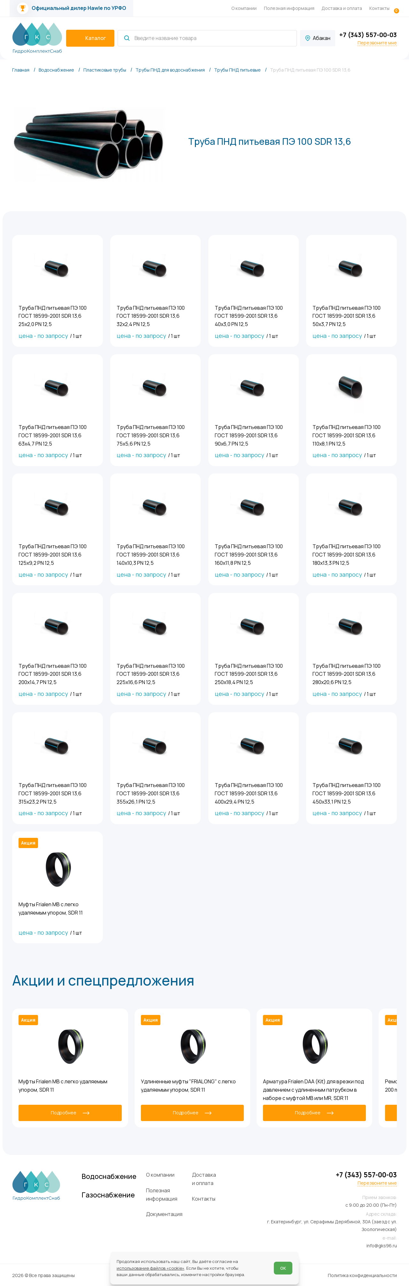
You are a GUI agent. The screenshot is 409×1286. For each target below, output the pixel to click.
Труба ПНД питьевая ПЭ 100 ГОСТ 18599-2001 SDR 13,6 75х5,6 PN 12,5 (151, 435)
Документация (167, 1213)
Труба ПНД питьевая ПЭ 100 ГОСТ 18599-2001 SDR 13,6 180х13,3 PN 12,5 (347, 554)
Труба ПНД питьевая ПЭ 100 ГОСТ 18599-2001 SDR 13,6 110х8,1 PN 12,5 (347, 435)
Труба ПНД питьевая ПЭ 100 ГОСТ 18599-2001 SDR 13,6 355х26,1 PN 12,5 (151, 793)
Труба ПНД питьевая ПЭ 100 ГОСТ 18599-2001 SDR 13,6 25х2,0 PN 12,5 (53, 315)
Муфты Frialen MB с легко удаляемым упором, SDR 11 (51, 908)
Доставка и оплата (341, 8)
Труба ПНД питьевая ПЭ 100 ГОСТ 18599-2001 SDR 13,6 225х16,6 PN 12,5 (151, 673)
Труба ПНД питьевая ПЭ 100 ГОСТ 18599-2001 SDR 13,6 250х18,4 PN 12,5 (249, 673)
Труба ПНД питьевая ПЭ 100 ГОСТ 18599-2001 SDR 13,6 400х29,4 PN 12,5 (249, 793)
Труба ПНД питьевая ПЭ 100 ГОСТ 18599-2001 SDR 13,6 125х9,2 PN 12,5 (53, 554)
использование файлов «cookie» (150, 1268)
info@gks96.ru (382, 1245)
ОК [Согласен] (283, 1268)
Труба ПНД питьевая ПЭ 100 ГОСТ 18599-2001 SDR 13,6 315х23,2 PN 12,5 (53, 793)
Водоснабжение (111, 1176)
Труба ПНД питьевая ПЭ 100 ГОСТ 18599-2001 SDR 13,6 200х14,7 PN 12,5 (53, 673)
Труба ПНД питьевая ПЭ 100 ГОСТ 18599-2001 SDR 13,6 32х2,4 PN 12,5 (151, 315)
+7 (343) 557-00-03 (368, 34)
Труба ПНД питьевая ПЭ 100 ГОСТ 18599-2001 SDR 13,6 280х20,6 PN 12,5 (347, 673)
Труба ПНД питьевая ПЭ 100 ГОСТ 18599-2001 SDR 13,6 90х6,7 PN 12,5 (249, 435)
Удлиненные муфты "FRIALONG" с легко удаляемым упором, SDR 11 (188, 1085)
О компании (244, 8)
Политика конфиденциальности (362, 1274)
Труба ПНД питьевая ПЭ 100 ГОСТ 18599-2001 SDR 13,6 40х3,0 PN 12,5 (249, 315)
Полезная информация (289, 8)
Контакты (379, 8)
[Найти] (127, 38)
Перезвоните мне (377, 43)
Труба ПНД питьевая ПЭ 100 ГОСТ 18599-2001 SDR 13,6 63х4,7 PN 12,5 (53, 435)
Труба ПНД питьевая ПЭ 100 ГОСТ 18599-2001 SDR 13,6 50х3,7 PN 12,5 (347, 315)
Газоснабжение (110, 1194)
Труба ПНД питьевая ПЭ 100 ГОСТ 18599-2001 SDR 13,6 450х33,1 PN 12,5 (347, 793)
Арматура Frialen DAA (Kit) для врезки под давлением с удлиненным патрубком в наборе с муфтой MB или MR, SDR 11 (313, 1089)
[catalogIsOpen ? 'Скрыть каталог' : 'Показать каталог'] (90, 38)
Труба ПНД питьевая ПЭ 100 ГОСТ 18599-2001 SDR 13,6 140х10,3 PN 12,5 (151, 554)
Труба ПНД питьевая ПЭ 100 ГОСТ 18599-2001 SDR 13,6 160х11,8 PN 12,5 (249, 554)
